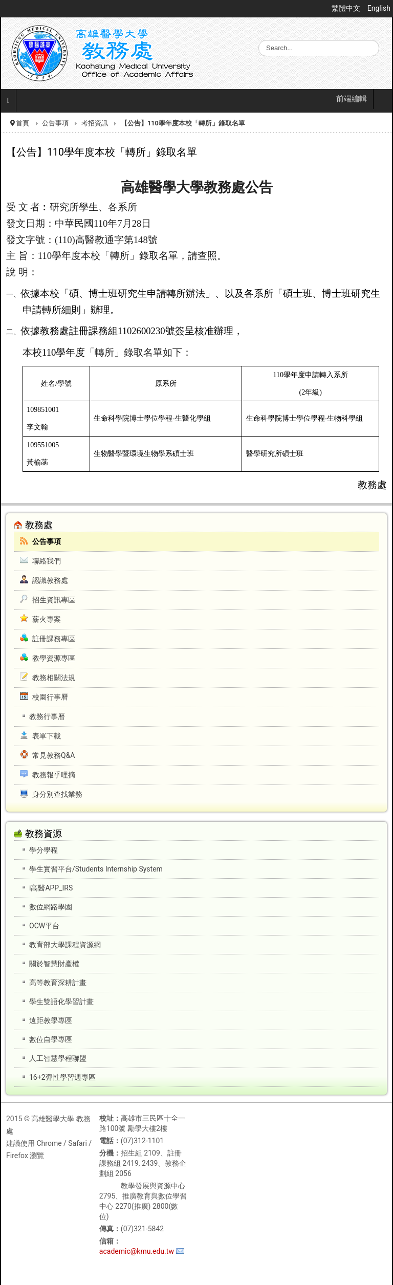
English (378, 8)
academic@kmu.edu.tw (136, 1251)
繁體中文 (347, 8)
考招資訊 (94, 123)
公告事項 (55, 123)
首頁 (22, 123)
